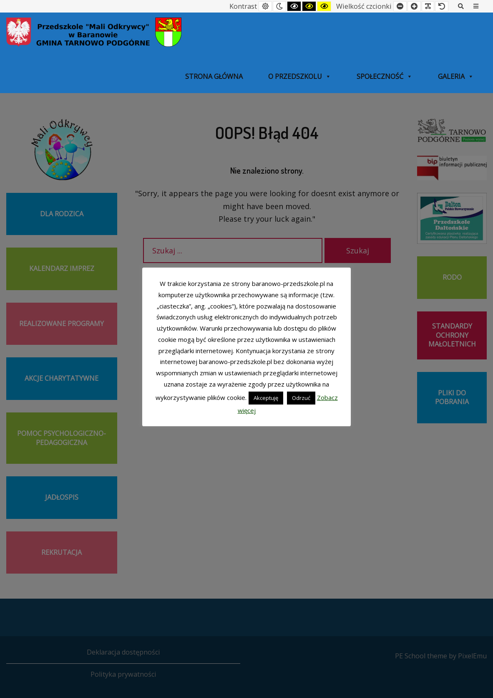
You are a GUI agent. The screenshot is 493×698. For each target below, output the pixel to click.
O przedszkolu (299, 76)
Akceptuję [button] (266, 398)
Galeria (456, 76)
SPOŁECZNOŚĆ (385, 76)
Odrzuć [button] (301, 398)
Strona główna (214, 76)
